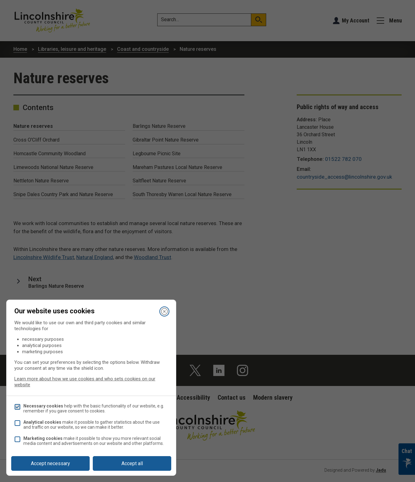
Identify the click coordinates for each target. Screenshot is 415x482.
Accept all (132, 463)
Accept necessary (50, 463)
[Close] (164, 311)
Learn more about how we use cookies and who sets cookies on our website (84, 382)
